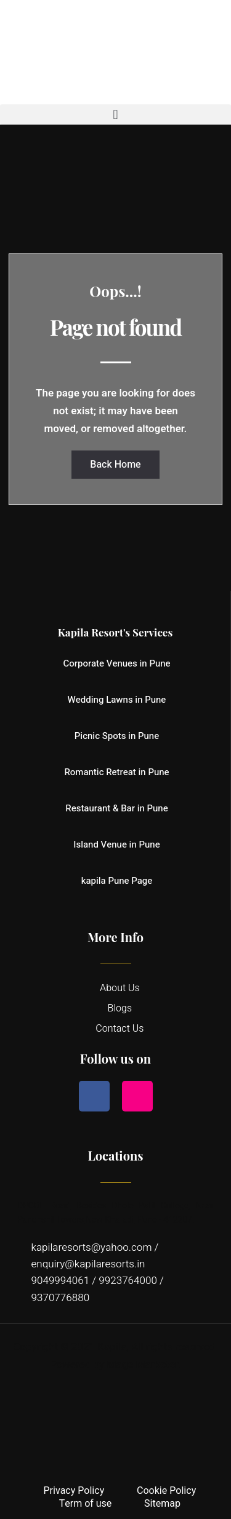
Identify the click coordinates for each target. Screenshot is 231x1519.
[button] (115, 114)
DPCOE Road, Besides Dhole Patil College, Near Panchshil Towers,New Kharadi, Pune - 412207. (115, 1212)
